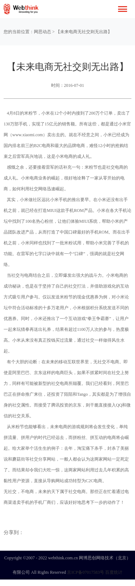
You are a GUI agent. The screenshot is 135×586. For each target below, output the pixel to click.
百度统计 (113, 572)
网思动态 (42, 31)
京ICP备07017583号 (85, 572)
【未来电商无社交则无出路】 (84, 31)
